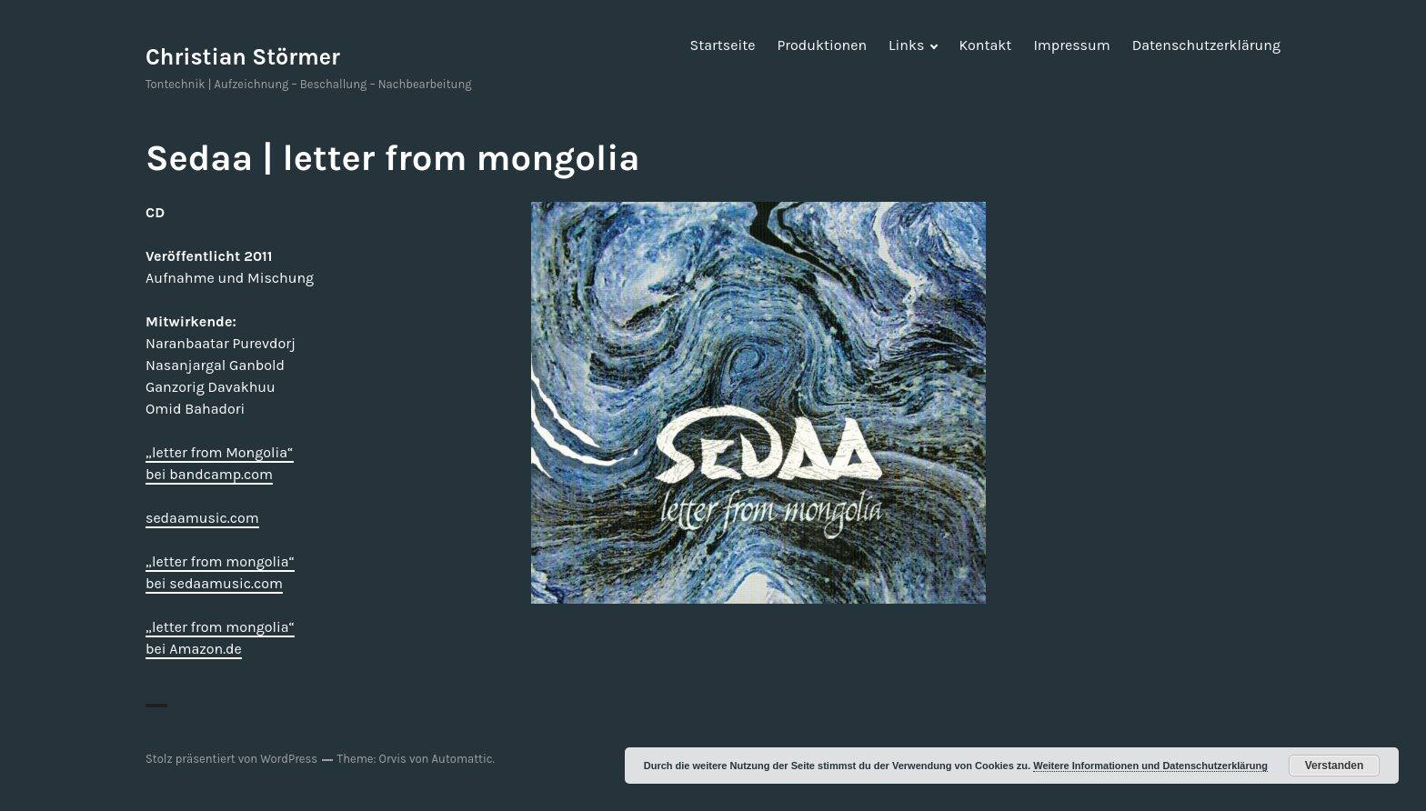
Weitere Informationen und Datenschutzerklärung (1150, 765)
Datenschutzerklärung (1206, 45)
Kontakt (985, 45)
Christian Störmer (243, 57)
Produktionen (822, 45)
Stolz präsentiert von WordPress (231, 759)
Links (906, 45)
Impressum (1071, 45)
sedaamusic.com (202, 517)
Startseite (723, 45)
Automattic (462, 759)
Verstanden (1334, 765)
